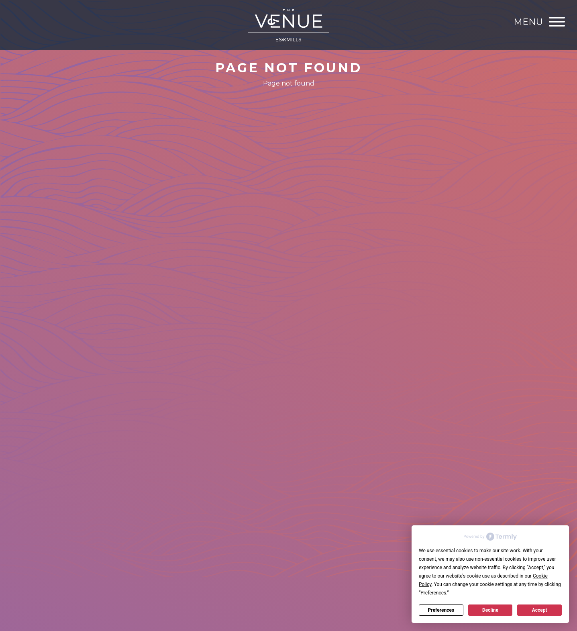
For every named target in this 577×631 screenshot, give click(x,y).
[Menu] (539, 22)
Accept (539, 610)
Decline (490, 610)
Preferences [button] (433, 593)
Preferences (441, 610)
